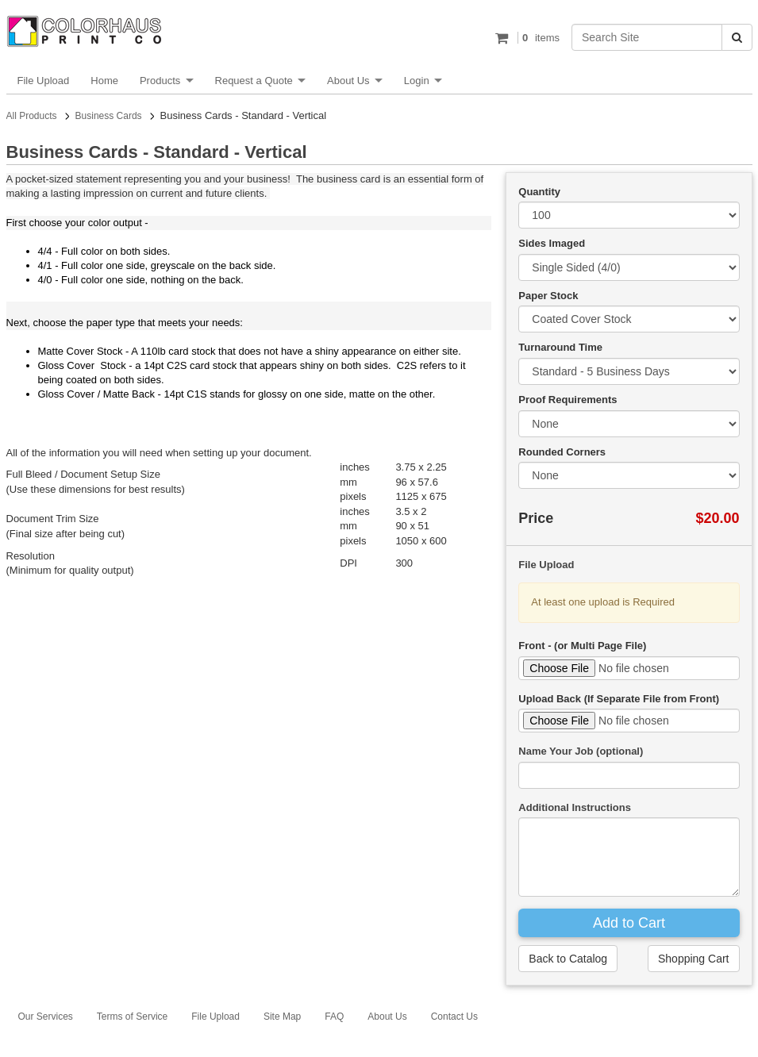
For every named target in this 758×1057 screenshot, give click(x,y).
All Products (31, 115)
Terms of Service (132, 1016)
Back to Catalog (568, 958)
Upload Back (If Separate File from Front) (618, 699)
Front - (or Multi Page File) (582, 645)
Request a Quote (254, 80)
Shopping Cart (693, 958)
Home (104, 80)
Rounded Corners (562, 452)
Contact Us (454, 1016)
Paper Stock (548, 296)
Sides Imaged (551, 243)
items (539, 38)
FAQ (334, 1016)
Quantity (539, 192)
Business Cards (108, 115)
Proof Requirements (567, 400)
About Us (348, 80)
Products (160, 80)
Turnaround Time (560, 347)
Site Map (282, 1016)
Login (416, 80)
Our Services (45, 1016)
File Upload (43, 80)
